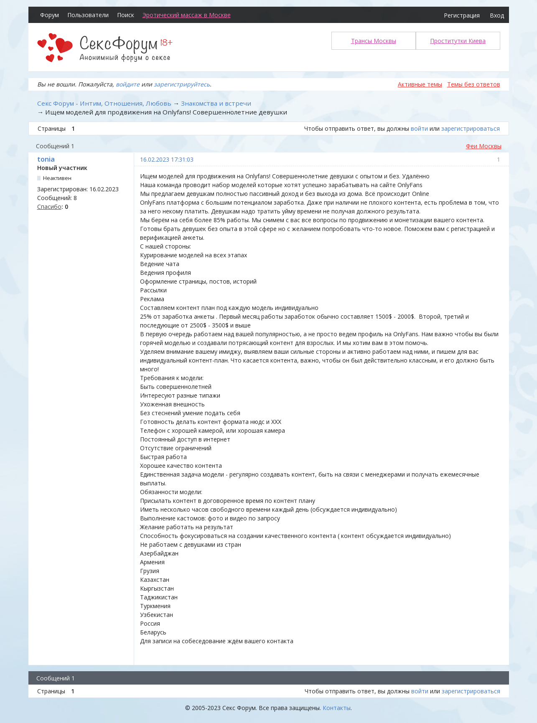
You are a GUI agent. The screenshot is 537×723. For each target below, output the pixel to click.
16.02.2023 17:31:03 (166, 159)
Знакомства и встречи (216, 103)
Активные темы (420, 84)
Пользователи (88, 15)
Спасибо (49, 207)
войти (419, 128)
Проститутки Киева (458, 41)
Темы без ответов (473, 84)
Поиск (125, 15)
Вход (497, 15)
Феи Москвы (483, 146)
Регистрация (462, 15)
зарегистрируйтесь (182, 84)
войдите (128, 84)
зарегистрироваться (470, 128)
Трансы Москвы (373, 41)
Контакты (337, 708)
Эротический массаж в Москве (187, 15)
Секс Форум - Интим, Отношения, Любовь (104, 103)
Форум (49, 15)
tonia (46, 159)
